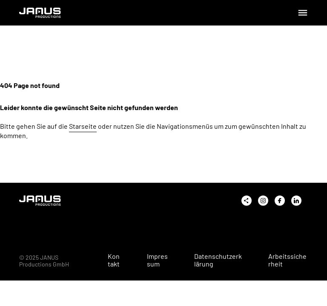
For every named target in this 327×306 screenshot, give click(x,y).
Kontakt (114, 260)
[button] (18, 287)
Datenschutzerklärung (218, 260)
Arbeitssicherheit (287, 260)
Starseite (83, 126)
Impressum (157, 260)
